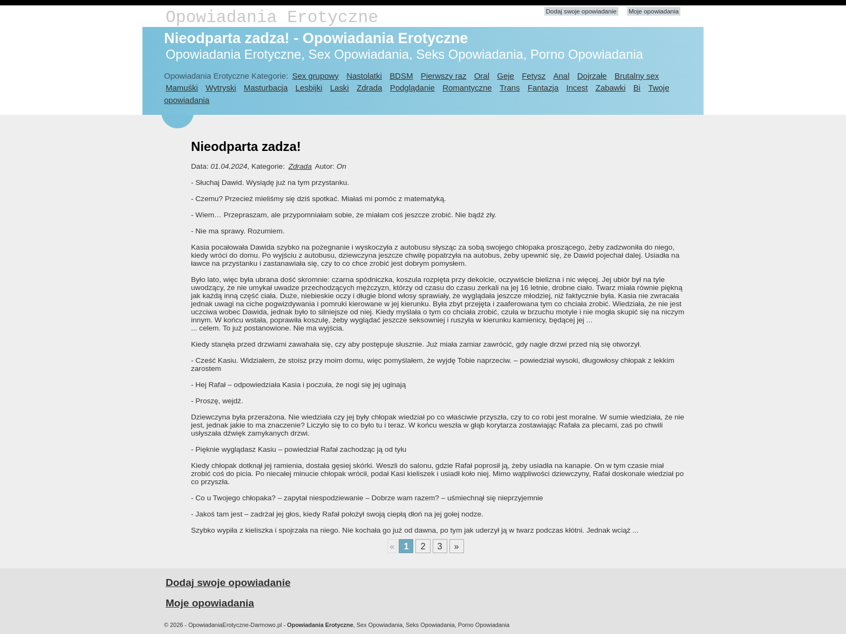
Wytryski (221, 87)
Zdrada (369, 87)
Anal (562, 75)
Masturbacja (266, 87)
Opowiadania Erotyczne (272, 17)
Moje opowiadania (654, 11)
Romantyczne (467, 87)
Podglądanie (412, 87)
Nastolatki (364, 75)
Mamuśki (182, 87)
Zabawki (611, 87)
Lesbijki (309, 87)
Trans (510, 87)
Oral (481, 75)
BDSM (401, 75)
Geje (505, 75)
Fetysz (533, 75)
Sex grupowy (315, 75)
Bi (636, 87)
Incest (577, 87)
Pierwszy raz (444, 75)
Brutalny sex (637, 75)
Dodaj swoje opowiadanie (581, 11)
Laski (339, 87)
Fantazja (543, 87)
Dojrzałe (592, 75)
